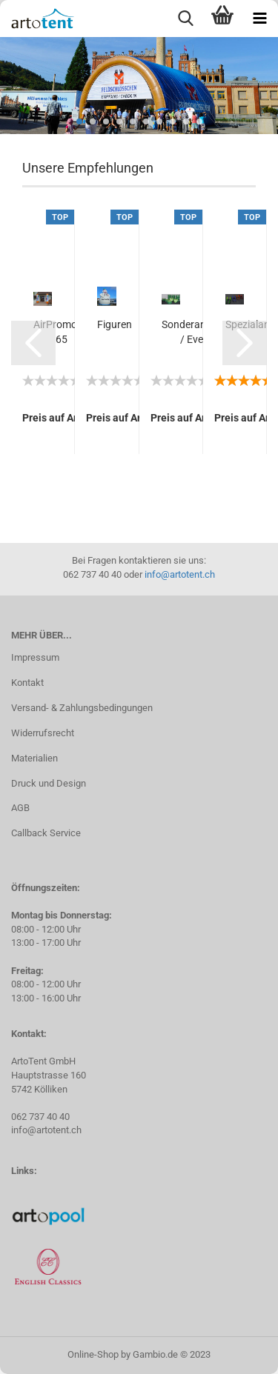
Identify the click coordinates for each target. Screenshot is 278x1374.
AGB (20, 807)
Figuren (114, 324)
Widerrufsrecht (42, 732)
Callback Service (46, 832)
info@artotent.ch (180, 574)
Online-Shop (93, 1354)
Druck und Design (48, 783)
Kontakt (27, 682)
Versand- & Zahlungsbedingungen (82, 707)
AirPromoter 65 (61, 332)
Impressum (35, 657)
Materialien (34, 758)
